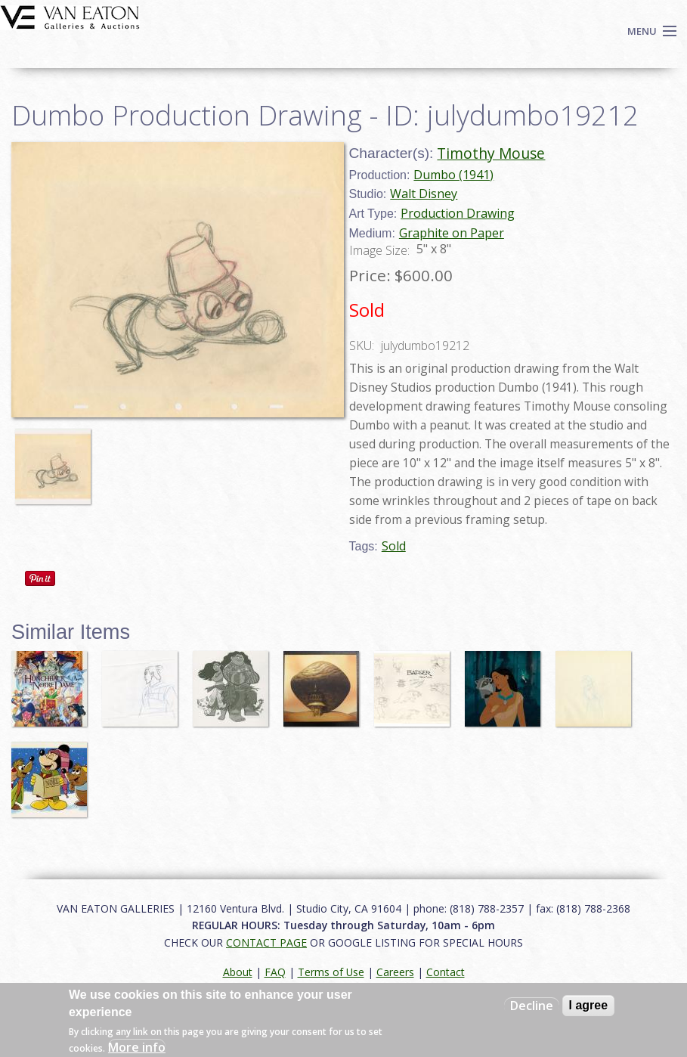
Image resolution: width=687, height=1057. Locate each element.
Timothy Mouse (491, 153)
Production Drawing (458, 213)
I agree (588, 1005)
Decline (531, 1005)
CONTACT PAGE (266, 942)
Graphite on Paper (451, 233)
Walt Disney (423, 193)
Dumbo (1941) (453, 174)
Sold (394, 546)
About (237, 972)
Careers (395, 972)
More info (137, 1047)
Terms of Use (331, 972)
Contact (445, 972)
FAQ (275, 972)
